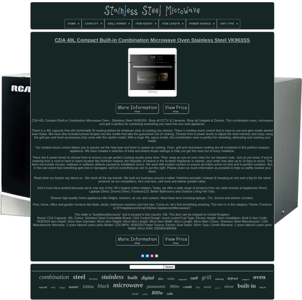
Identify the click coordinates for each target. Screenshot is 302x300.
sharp (62, 287)
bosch (263, 287)
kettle (207, 287)
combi (187, 287)
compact (245, 279)
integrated (183, 279)
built (133, 277)
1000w (88, 287)
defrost (232, 278)
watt (53, 287)
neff (194, 278)
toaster (74, 287)
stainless (113, 276)
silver (229, 286)
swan (135, 294)
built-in (246, 285)
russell (43, 287)
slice (161, 278)
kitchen (93, 278)
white (145, 294)
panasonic (156, 286)
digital (147, 277)
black (103, 286)
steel (79, 276)
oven (259, 276)
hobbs (171, 278)
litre (198, 287)
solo (170, 294)
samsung (219, 279)
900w (174, 286)
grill (206, 277)
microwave (128, 285)
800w (157, 293)
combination (54, 277)
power (218, 288)
